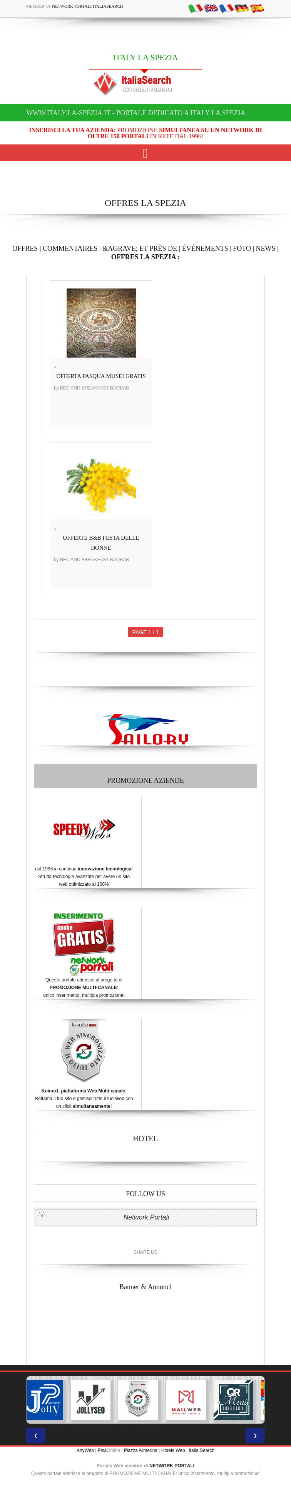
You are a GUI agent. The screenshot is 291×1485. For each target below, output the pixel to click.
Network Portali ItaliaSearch (87, 6)
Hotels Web (173, 1450)
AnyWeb (85, 1450)
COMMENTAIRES (70, 248)
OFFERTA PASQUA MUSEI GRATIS (101, 376)
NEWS (266, 248)
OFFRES (25, 248)
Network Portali (146, 1217)
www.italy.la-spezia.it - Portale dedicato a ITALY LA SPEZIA (136, 113)
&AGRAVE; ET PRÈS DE (139, 248)
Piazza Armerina (140, 1450)
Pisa (102, 1450)
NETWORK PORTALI (171, 1465)
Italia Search (201, 1450)
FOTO (242, 248)
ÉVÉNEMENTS (205, 248)
